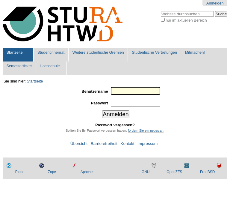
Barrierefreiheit (104, 143)
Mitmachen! (195, 52)
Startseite (14, 52)
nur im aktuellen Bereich (186, 20)
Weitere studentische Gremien (98, 52)
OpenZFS (174, 172)
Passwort (99, 103)
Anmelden (215, 3)
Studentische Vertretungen (154, 52)
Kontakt (127, 143)
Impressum (147, 143)
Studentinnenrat (50, 52)
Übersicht (78, 143)
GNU (146, 172)
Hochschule (50, 66)
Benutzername (94, 91)
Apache (87, 172)
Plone (20, 172)
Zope (52, 172)
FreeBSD (207, 172)
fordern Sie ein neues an (146, 130)
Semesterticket (19, 66)
